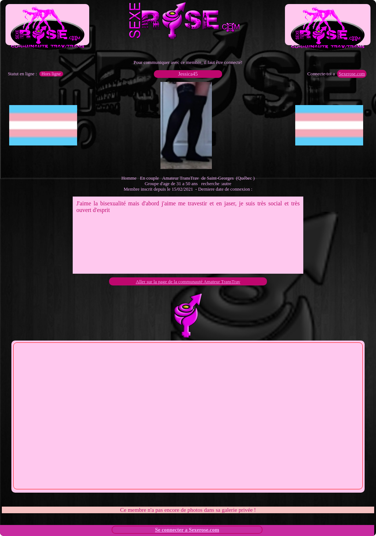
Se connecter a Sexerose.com (187, 530)
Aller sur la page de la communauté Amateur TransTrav (188, 281)
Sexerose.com (352, 73)
